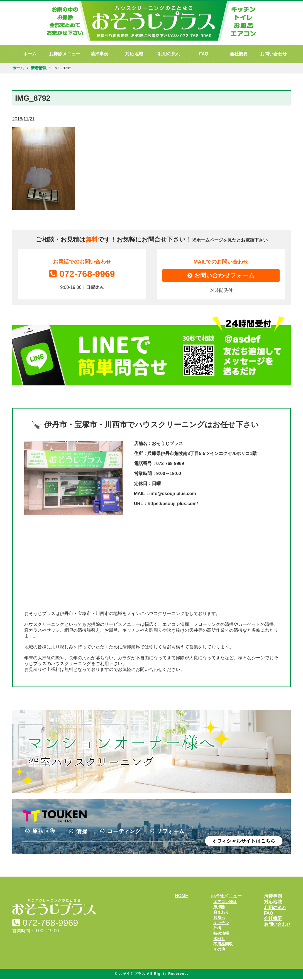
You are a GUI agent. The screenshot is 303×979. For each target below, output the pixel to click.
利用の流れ (169, 53)
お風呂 (219, 917)
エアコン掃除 (225, 901)
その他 (219, 949)
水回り (219, 938)
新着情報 (39, 68)
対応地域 (134, 53)
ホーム (29, 53)
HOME (181, 895)
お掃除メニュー (64, 53)
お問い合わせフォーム (221, 275)
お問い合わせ (273, 53)
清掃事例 (99, 53)
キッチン (221, 923)
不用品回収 (223, 944)
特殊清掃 (221, 933)
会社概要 (239, 53)
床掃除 (219, 907)
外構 (217, 928)
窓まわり (221, 912)
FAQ (203, 53)
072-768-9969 (82, 274)
